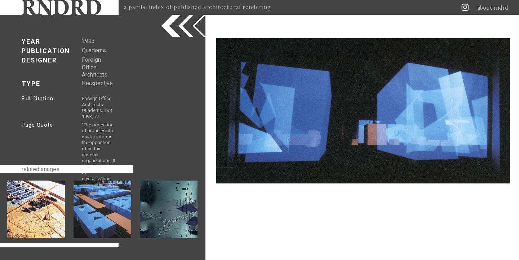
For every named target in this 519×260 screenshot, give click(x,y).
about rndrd (493, 8)
